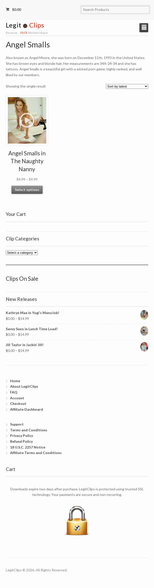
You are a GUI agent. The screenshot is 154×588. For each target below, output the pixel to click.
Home (15, 381)
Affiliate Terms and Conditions (36, 453)
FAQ (13, 392)
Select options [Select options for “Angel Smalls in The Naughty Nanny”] (27, 189)
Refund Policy (21, 441)
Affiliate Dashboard (26, 409)
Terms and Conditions (28, 430)
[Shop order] (127, 86)
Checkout (18, 403)
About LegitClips (24, 386)
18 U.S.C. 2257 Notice (27, 447)
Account (17, 398)
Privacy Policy (21, 435)
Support (17, 424)
